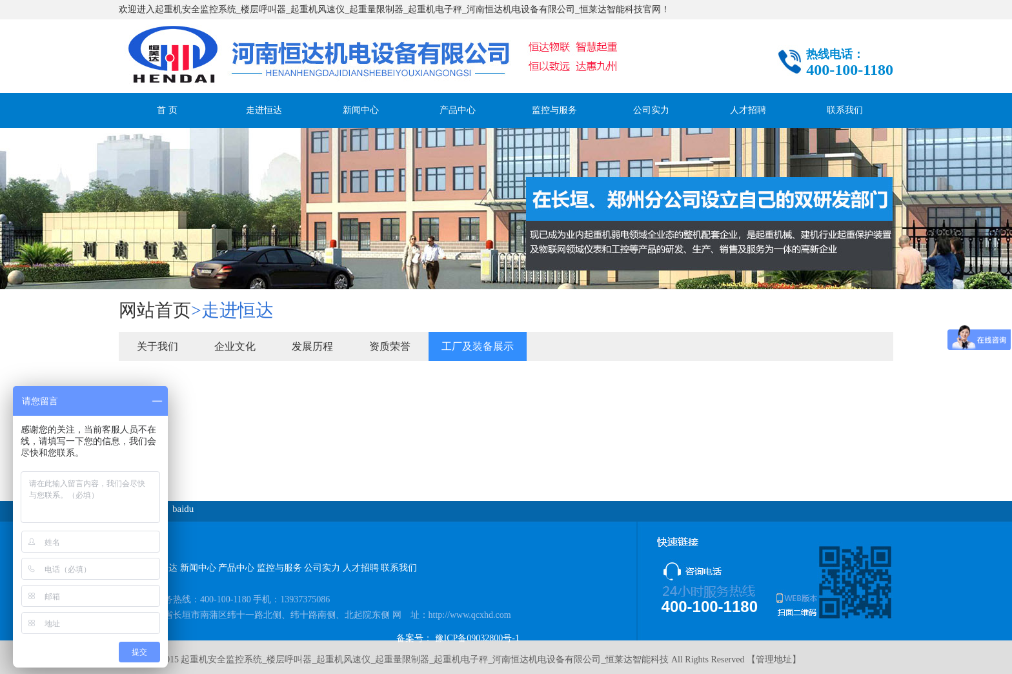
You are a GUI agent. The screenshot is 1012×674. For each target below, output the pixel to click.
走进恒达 (264, 110)
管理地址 (774, 659)
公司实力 (651, 110)
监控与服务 (554, 110)
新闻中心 (361, 110)
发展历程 (312, 346)
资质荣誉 (389, 346)
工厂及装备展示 (477, 346)
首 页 (167, 110)
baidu (183, 509)
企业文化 (235, 346)
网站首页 (155, 310)
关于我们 (157, 346)
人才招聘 (748, 110)
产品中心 (458, 110)
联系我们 (845, 110)
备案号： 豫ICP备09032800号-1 (458, 638)
